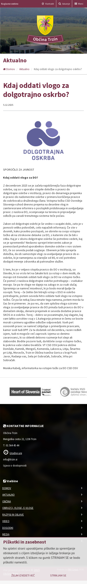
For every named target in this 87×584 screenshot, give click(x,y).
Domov (9, 69)
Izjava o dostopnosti (15, 465)
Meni (78, 3)
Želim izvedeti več (23, 575)
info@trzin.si (10, 459)
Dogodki (7, 528)
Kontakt (48, 3)
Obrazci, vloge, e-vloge (17, 508)
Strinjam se (58, 575)
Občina (6, 501)
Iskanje (64, 3)
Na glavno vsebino (9, 3)
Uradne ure (16, 453)
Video (5, 521)
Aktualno (24, 69)
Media (5, 534)
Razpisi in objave (13, 514)
